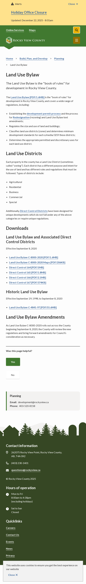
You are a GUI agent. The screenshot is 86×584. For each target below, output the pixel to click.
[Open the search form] (76, 30)
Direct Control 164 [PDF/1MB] (26, 267)
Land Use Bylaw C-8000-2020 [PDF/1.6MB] (33, 257)
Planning (59, 58)
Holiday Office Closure (29, 12)
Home (9, 58)
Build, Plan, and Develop (34, 58)
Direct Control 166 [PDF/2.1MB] (27, 277)
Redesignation (21, 117)
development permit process (44, 113)
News (9, 548)
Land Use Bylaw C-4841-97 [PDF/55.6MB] (33, 307)
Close (11, 574)
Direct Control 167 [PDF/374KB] (27, 282)
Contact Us (12, 534)
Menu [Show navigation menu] (76, 40)
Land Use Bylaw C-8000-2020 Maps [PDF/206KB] (37, 262)
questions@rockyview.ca (25, 469)
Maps (32, 29)
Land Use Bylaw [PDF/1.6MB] (27, 97)
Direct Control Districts (34, 210)
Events (10, 541)
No (12, 374)
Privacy (10, 555)
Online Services (15, 29)
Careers (10, 527)
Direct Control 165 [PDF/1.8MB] (27, 272)
